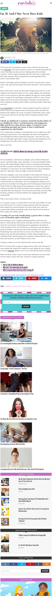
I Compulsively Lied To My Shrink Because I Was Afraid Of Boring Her (22, 469)
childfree (8, 286)
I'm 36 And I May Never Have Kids (28, 545)
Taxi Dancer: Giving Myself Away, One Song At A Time (17, 393)
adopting (11, 251)
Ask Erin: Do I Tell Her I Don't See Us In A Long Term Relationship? (33, 510)
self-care (22, 286)
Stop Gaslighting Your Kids (26, 489)
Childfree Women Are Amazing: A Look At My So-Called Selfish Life (23, 152)
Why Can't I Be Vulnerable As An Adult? (15, 267)
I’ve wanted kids (6, 108)
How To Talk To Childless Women (13, 264)
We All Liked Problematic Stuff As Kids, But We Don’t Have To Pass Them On (34, 480)
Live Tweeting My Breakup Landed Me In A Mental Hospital (18, 343)
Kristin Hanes (7, 57)
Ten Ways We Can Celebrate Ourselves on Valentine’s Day (18, 419)
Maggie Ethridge (21, 503)
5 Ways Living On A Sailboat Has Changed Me (32, 535)
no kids (28, 286)
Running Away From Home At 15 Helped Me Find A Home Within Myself (33, 500)
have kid (7, 70)
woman (15, 286)
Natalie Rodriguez (21, 523)
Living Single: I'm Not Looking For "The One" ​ (14, 368)
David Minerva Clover (22, 483)
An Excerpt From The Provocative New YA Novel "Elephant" (32, 520)
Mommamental (26, 580)
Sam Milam (20, 491)
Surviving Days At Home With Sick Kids (12, 444)
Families (4, 8)
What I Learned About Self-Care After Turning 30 (18, 270)
